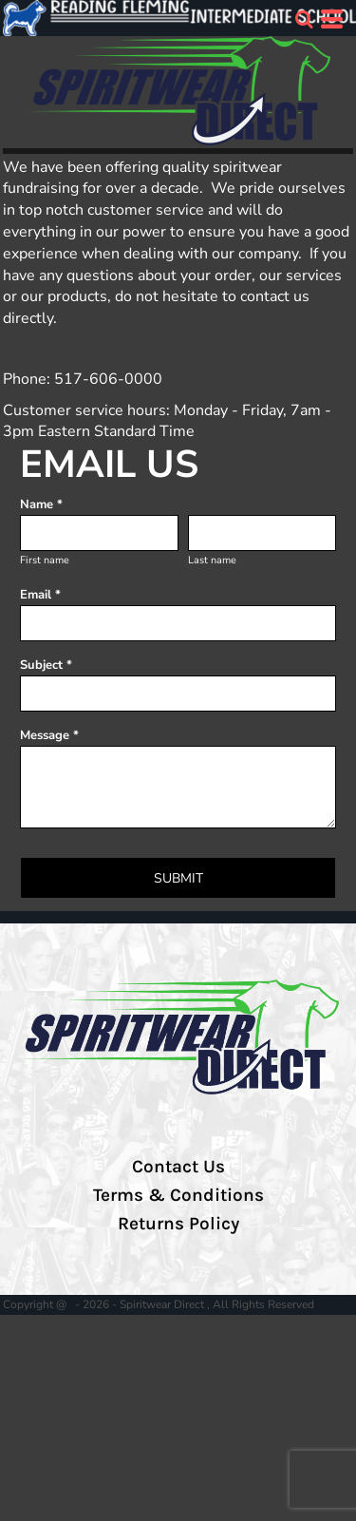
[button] (303, 19)
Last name (212, 560)
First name (44, 560)
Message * (49, 735)
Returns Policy (178, 1223)
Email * (40, 594)
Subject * (46, 665)
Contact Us (178, 1166)
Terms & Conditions (178, 1195)
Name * (41, 504)
